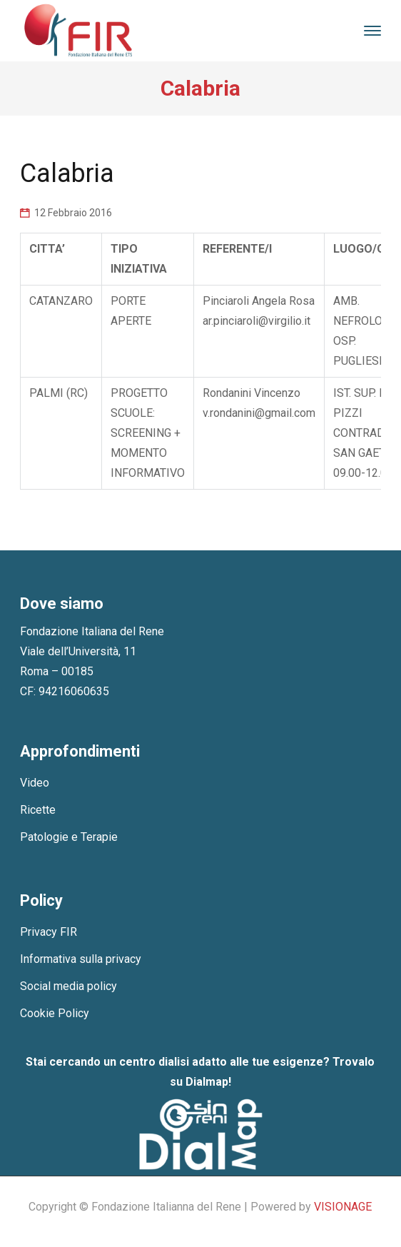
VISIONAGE (343, 1206)
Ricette (38, 810)
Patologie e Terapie (69, 837)
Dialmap (207, 1082)
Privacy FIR (48, 932)
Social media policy (68, 986)
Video (34, 782)
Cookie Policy (54, 1013)
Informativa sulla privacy (80, 959)
